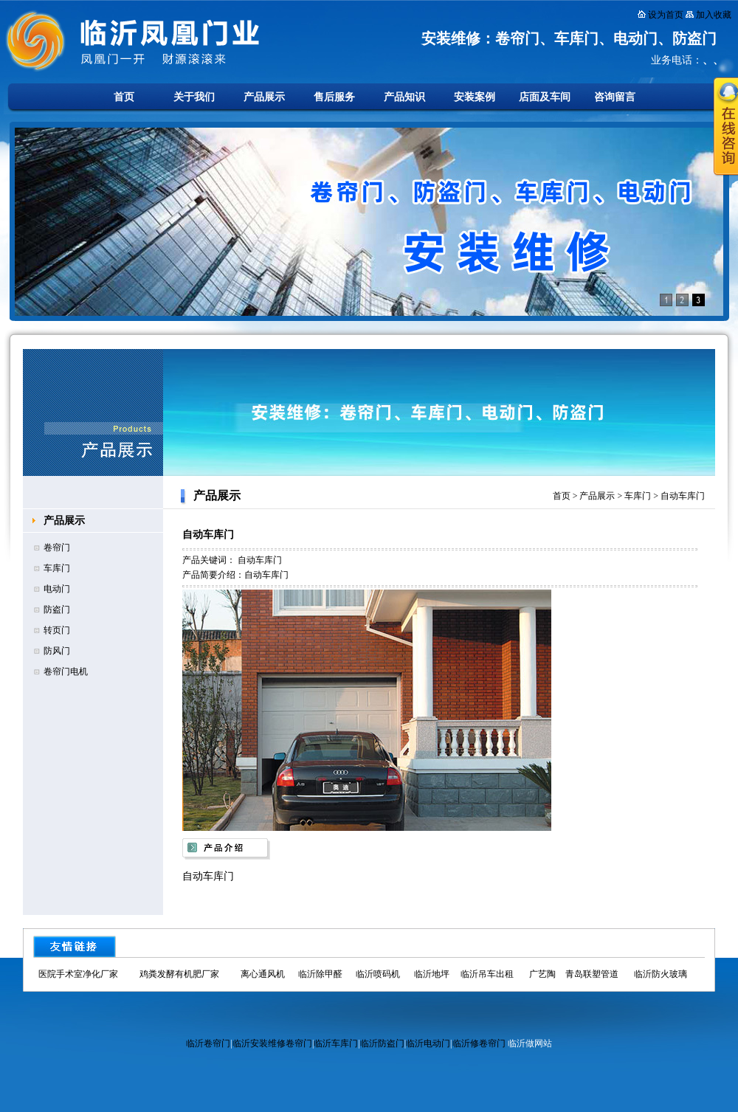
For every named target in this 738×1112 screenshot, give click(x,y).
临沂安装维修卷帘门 (272, 1043)
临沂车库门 (336, 1043)
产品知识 (404, 97)
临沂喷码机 (378, 974)
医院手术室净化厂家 (78, 974)
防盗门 (57, 609)
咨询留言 (614, 97)
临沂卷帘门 (208, 1043)
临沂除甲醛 (320, 974)
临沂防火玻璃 (660, 974)
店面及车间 (544, 97)
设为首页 (665, 15)
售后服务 (334, 97)
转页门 (57, 630)
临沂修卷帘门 (479, 1043)
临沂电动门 (428, 1043)
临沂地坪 (431, 974)
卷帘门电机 (66, 671)
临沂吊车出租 (487, 974)
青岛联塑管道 (591, 974)
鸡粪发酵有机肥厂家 (179, 974)
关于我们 (194, 97)
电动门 (57, 589)
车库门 (57, 568)
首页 (124, 97)
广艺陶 (542, 974)
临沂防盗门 (382, 1043)
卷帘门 (57, 547)
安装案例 (474, 97)
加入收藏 (713, 15)
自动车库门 (683, 496)
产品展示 (264, 97)
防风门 (57, 651)
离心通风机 (263, 974)
